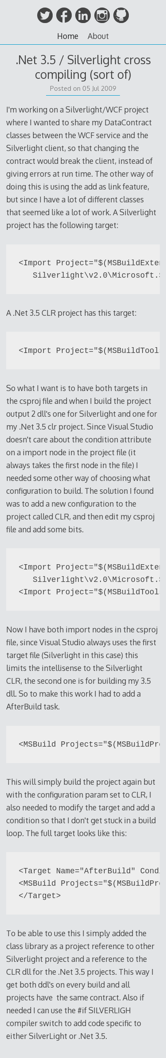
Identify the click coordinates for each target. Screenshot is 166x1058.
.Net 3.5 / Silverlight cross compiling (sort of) (83, 66)
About (98, 36)
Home (67, 36)
